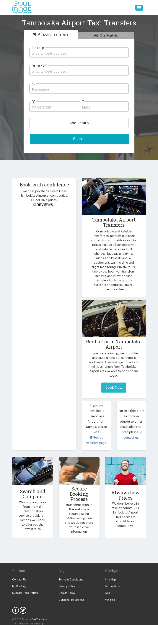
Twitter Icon (23, 591)
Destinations (112, 566)
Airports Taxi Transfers (33, 599)
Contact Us (18, 560)
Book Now (114, 383)
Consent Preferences (71, 580)
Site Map (110, 560)
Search (79, 139)
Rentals (109, 35)
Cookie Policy (66, 573)
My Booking (19, 566)
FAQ (107, 573)
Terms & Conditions (70, 560)
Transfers (53, 34)
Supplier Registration (24, 573)
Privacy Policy (67, 566)
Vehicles (110, 580)
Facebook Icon (15, 591)
